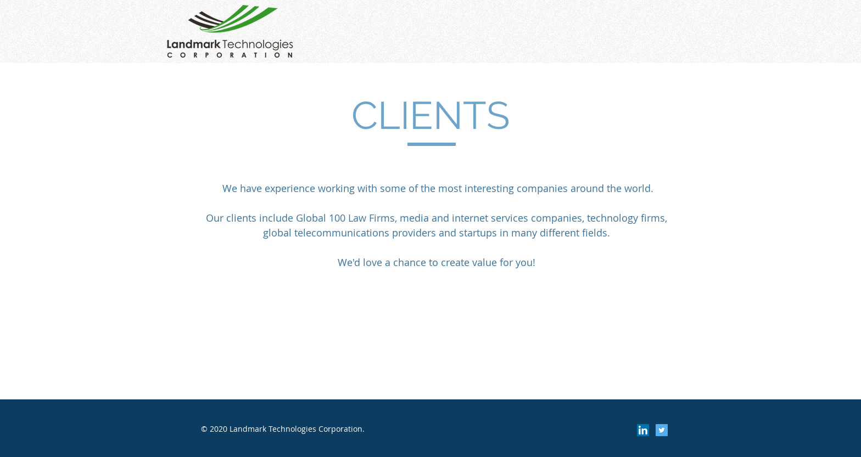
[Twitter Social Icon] (662, 430)
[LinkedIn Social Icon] (643, 430)
